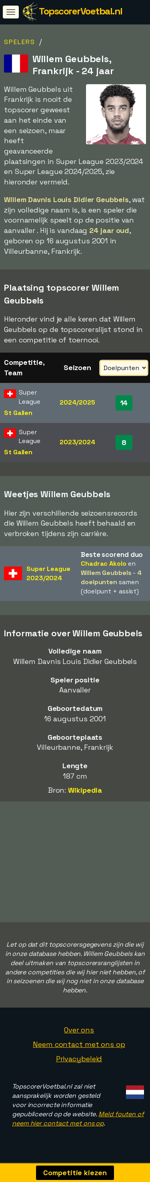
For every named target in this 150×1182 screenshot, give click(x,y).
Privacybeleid (79, 1061)
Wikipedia (85, 790)
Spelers (19, 42)
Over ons (79, 1032)
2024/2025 (77, 402)
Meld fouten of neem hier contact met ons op (78, 1121)
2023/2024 (77, 442)
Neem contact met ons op (79, 1046)
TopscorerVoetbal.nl (80, 11)
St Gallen (18, 413)
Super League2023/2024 (48, 573)
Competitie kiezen (74, 1172)
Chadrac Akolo (103, 563)
